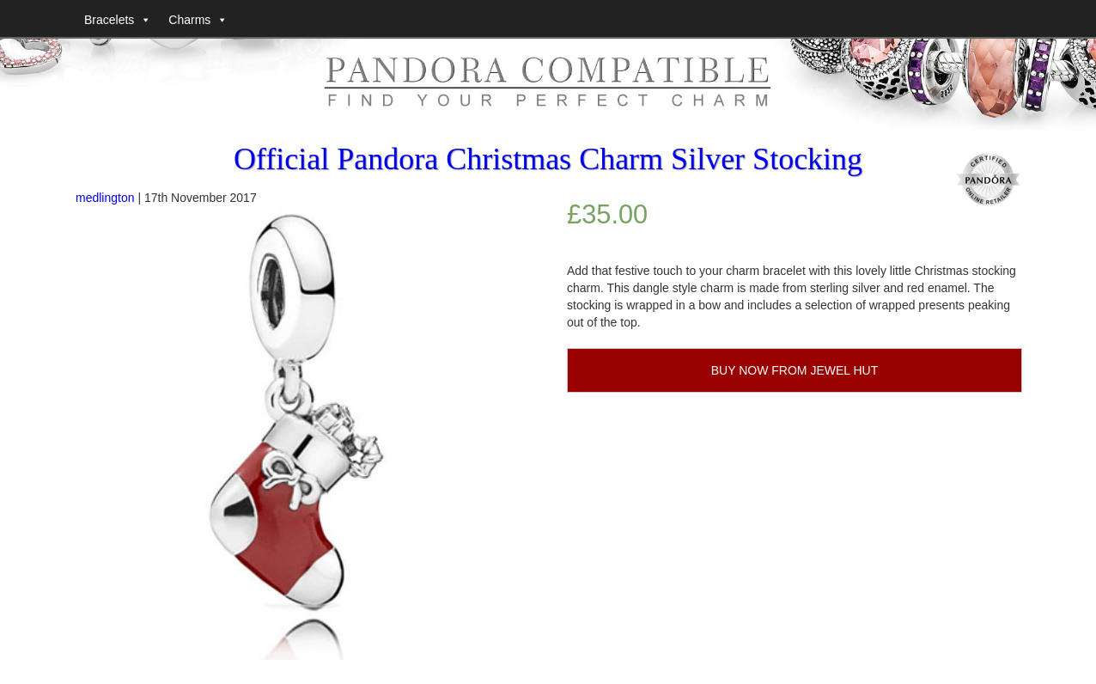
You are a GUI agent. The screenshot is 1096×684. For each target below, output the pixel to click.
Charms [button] (189, 20)
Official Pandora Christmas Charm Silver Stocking (548, 159)
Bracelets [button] (109, 20)
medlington (105, 198)
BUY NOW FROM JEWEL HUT (794, 370)
